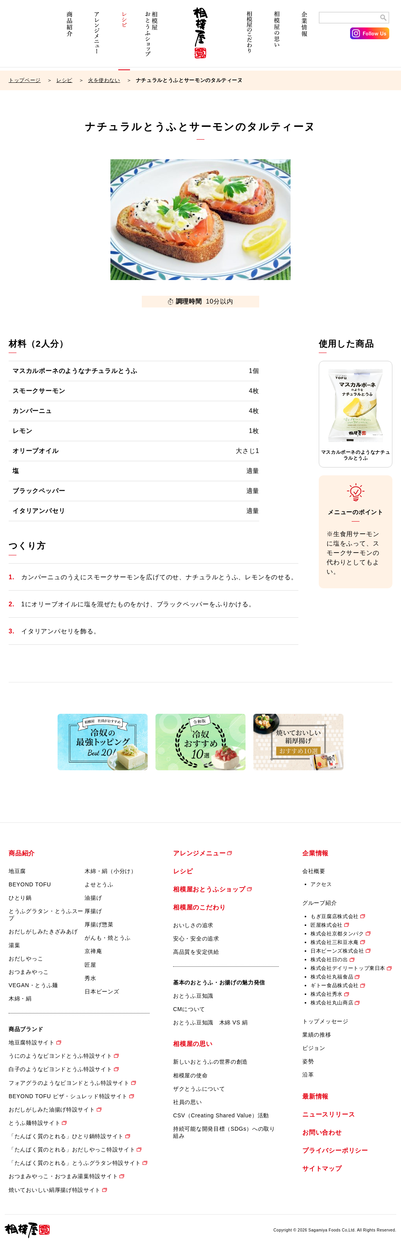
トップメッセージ (325, 1021)
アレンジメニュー (96, 38)
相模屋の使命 (190, 1075)
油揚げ (93, 898)
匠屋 (90, 965)
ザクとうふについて (199, 1089)
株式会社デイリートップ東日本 (348, 968)
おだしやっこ (26, 958)
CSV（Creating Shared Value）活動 (221, 1115)
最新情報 (315, 1096)
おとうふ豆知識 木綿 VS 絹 (210, 1022)
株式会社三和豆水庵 (335, 942)
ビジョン (313, 1048)
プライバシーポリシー (335, 1150)
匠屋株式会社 (327, 925)
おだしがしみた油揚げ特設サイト (52, 1109)
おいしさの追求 (193, 925)
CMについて (189, 1009)
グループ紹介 (319, 903)
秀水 (90, 978)
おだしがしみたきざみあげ (43, 931)
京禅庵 (93, 951)
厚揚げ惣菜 (99, 924)
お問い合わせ (322, 1132)
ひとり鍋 (20, 898)
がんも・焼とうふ (108, 938)
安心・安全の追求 (196, 938)
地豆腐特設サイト (32, 1042)
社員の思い (187, 1102)
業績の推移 (316, 1034)
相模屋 (200, 38)
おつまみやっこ (29, 972)
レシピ (124, 38)
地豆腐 (17, 871)
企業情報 (304, 38)
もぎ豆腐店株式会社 (335, 916)
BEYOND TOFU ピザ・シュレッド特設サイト (68, 1096)
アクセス (321, 884)
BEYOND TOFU (30, 884)
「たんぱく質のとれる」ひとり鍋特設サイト (66, 1136)
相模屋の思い (277, 38)
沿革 (308, 1074)
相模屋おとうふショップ (151, 38)
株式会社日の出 (329, 959)
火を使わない (104, 80)
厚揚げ (93, 911)
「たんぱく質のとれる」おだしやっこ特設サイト (72, 1149)
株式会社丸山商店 (332, 1003)
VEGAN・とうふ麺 (33, 985)
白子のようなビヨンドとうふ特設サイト (60, 1069)
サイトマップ (322, 1168)
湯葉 (14, 945)
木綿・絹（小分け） (110, 871)
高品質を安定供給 (196, 952)
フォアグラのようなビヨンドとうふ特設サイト (69, 1083)
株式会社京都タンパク (337, 934)
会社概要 (313, 871)
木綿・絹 (20, 998)
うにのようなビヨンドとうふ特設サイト (60, 1056)
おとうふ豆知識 (193, 996)
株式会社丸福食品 (332, 977)
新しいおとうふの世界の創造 (210, 1062)
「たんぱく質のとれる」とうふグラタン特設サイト (75, 1163)
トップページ (25, 80)
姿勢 (308, 1061)
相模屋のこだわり (249, 38)
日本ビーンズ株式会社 (337, 951)
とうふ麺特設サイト (34, 1123)
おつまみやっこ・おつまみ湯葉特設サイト (63, 1176)
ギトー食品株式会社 (335, 985)
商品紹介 (69, 38)
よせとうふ (99, 884)
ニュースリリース (328, 1114)
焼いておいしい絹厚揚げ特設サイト (55, 1190)
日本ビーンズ (102, 991)
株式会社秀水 (327, 994)
